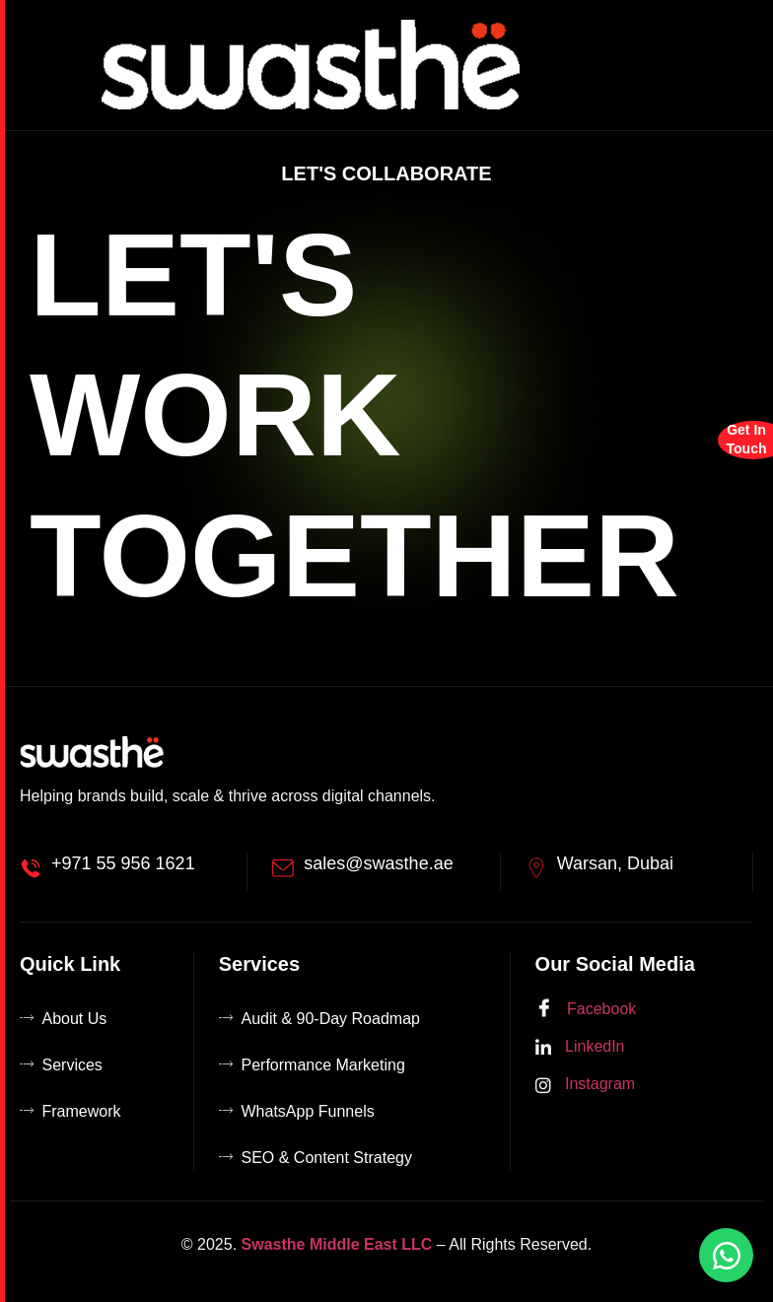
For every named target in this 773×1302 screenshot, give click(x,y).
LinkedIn (580, 1047)
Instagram (585, 1084)
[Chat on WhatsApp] (726, 1255)
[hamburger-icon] (734, 64)
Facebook (586, 1009)
